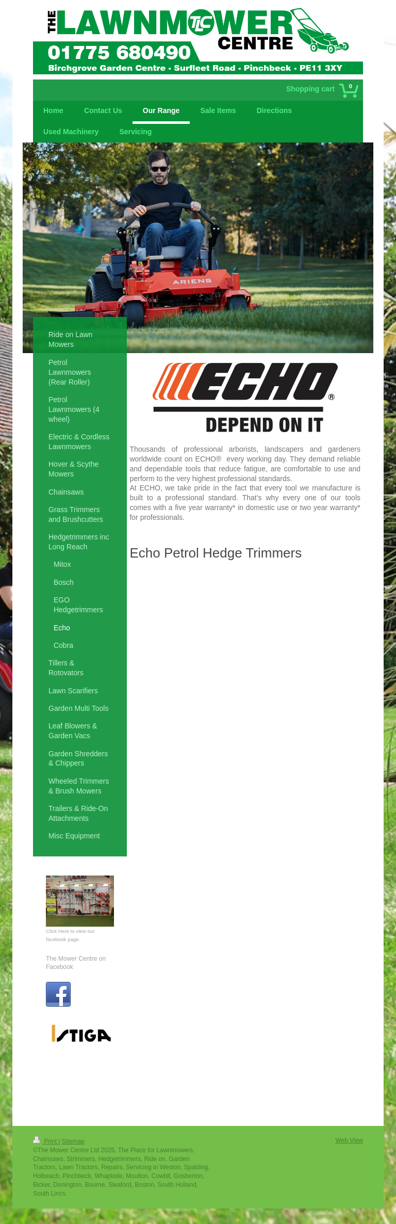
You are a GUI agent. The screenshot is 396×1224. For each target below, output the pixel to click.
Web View (349, 1140)
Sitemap (73, 1141)
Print (45, 1141)
